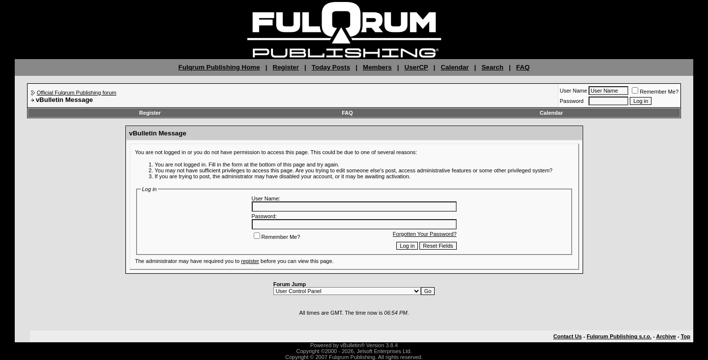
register (250, 261)
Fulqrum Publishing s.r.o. (619, 336)
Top (685, 336)
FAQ (523, 67)
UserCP (416, 67)
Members (377, 67)
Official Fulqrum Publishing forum (77, 93)
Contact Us (567, 336)
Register (286, 67)
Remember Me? (655, 92)
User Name (574, 91)
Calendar (455, 67)
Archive (666, 336)
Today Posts (331, 67)
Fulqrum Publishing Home (219, 67)
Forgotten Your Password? (425, 234)
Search (492, 67)
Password (572, 101)
